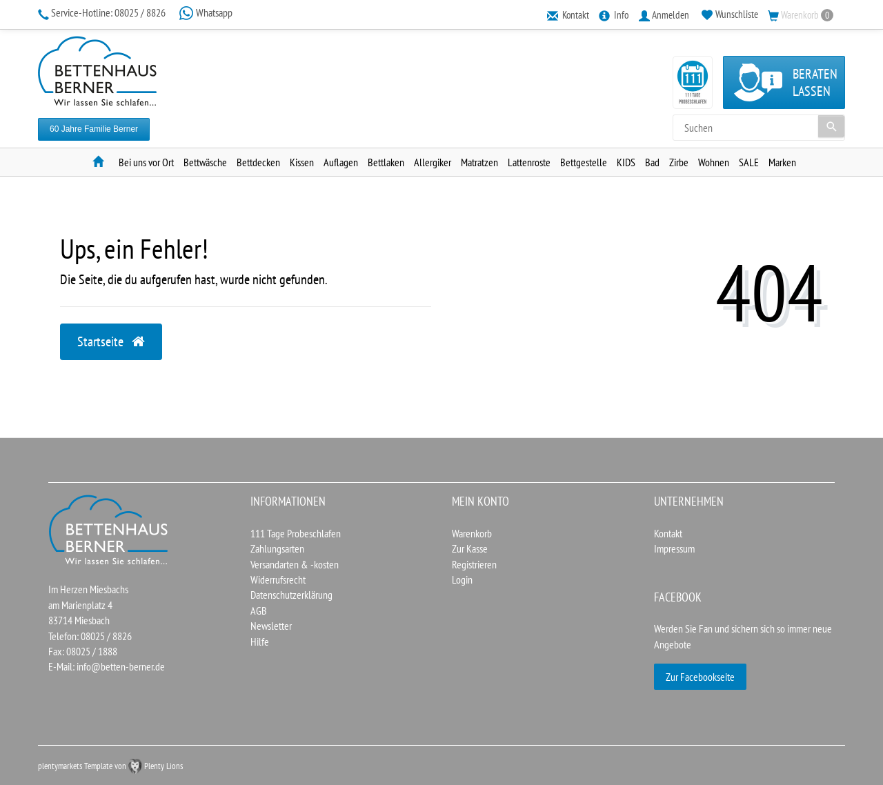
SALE (749, 162)
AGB (258, 610)
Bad (652, 162)
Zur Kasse (470, 548)
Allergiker (432, 162)
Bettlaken (386, 162)
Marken (782, 162)
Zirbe (678, 162)
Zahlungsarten (277, 548)
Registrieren (474, 564)
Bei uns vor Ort (146, 162)
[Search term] (759, 128)
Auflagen (341, 162)
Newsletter (271, 626)
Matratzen (479, 162)
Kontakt (668, 533)
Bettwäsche (205, 162)
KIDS (626, 162)
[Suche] (831, 126)
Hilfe (259, 641)
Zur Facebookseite (700, 677)
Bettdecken (258, 162)
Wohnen (713, 162)
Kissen (302, 162)
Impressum (674, 548)
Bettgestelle (583, 162)
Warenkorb (472, 533)
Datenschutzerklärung (291, 595)
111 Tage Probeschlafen (295, 533)
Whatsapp (205, 12)
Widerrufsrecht (278, 579)
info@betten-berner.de (121, 666)
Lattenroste (529, 162)
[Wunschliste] (729, 14)
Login (462, 579)
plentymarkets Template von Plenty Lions (110, 766)
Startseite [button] (111, 341)
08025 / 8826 (103, 12)
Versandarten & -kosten (294, 564)
